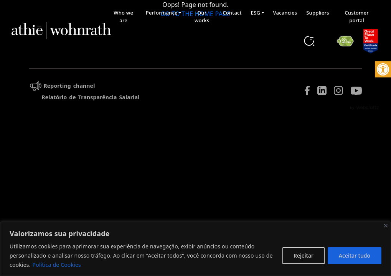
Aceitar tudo (354, 255)
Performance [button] (162, 12)
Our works (202, 16)
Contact (232, 12)
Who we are (123, 16)
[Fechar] (386, 225)
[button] (383, 69)
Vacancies (285, 12)
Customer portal (357, 16)
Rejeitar (303, 255)
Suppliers (317, 12)
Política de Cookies (57, 264)
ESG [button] (255, 12)
